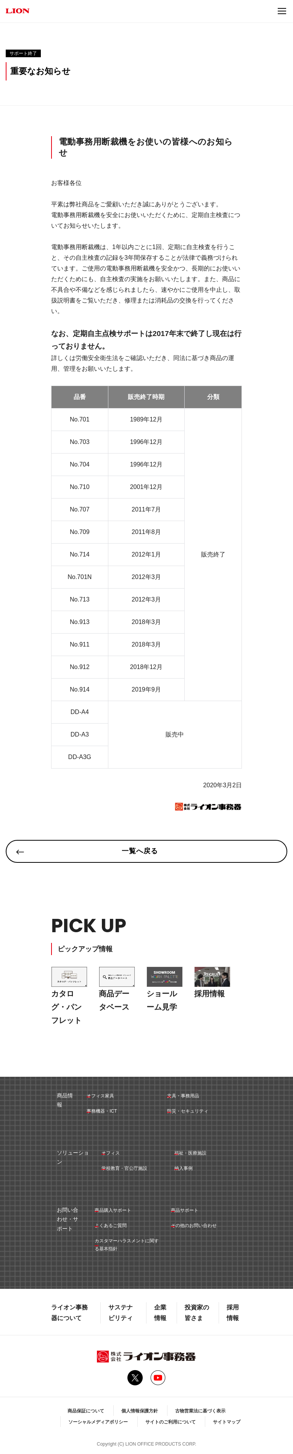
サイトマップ (226, 1422)
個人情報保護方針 (139, 1411)
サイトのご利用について (170, 1422)
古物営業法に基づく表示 (200, 1411)
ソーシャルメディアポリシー (98, 1422)
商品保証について (86, 1411)
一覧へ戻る (140, 851)
